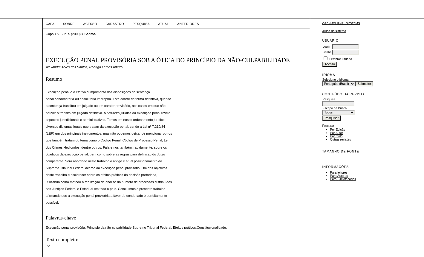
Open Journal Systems (341, 23)
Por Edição (337, 129)
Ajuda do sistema (334, 31)
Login (326, 46)
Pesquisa (141, 24)
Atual (163, 24)
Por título (336, 136)
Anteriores (188, 24)
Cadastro (114, 24)
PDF (48, 245)
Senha (326, 52)
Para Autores (339, 175)
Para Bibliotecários (343, 179)
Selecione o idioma (335, 79)
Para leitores (338, 172)
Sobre (69, 24)
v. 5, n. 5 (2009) (69, 34)
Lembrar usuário (340, 59)
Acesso (90, 24)
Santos (90, 34)
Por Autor (336, 133)
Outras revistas (340, 139)
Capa (50, 24)
